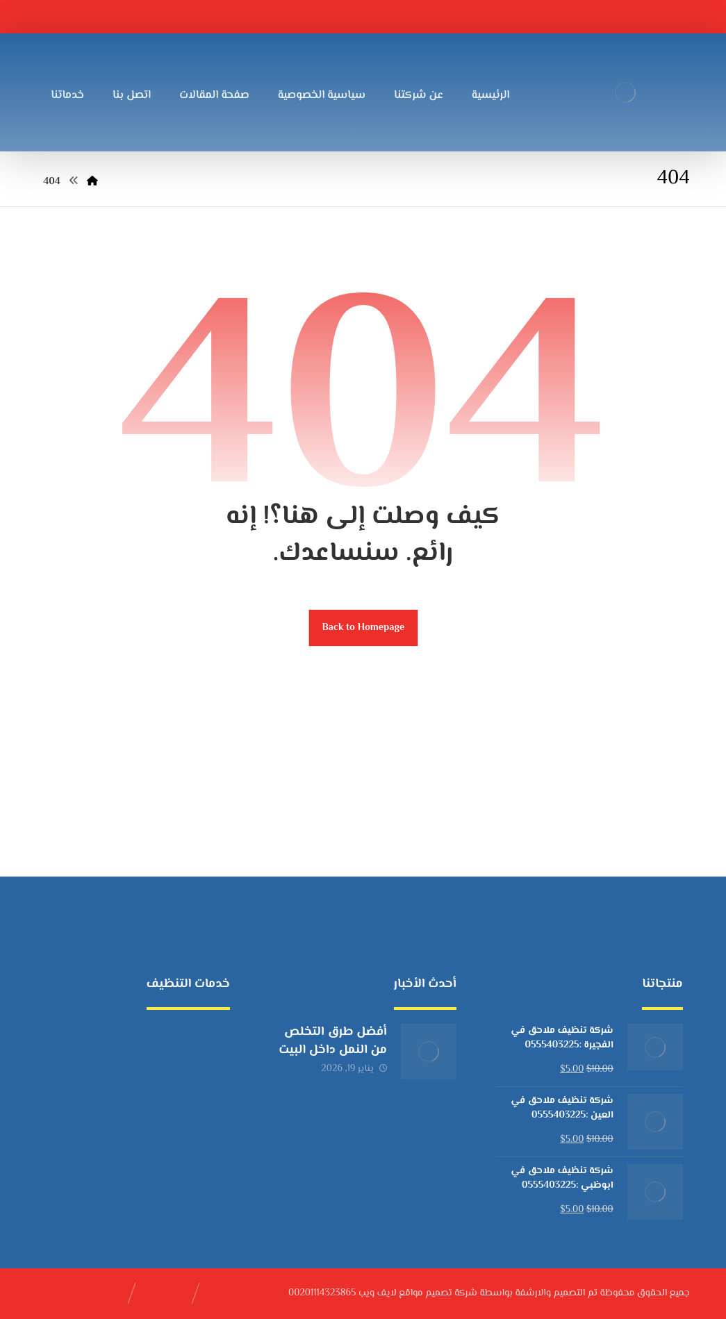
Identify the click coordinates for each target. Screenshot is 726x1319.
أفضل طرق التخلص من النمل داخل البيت (333, 1040)
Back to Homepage (363, 628)
